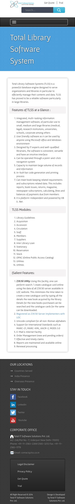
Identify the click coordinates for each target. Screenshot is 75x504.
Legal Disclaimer (26, 464)
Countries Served (21, 370)
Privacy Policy (25, 471)
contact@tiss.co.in (30, 452)
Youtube (18, 420)
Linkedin (18, 404)
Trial (61, 2)
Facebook (19, 396)
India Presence (20, 376)
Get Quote (49, 2)
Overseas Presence (22, 381)
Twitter (17, 412)
